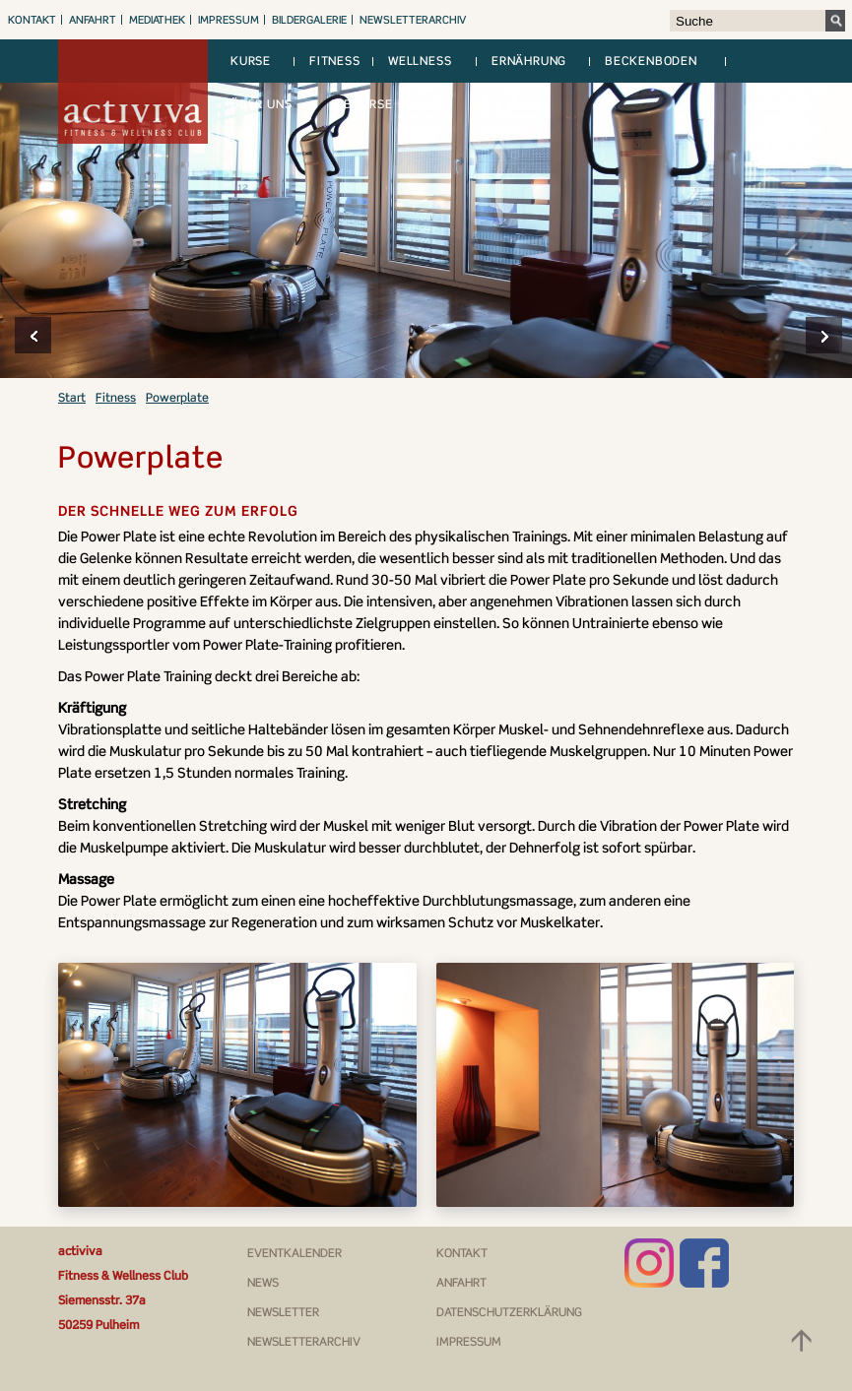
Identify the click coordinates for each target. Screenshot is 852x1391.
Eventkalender (294, 1252)
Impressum (228, 20)
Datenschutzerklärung (509, 1311)
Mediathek (157, 20)
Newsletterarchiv (413, 20)
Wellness (419, 60)
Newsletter (283, 1311)
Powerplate (177, 397)
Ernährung (529, 60)
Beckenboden (651, 60)
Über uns (261, 103)
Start (72, 397)
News (263, 1282)
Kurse (250, 60)
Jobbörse (360, 103)
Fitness (334, 60)
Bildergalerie (309, 20)
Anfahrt (92, 20)
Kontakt (32, 20)
